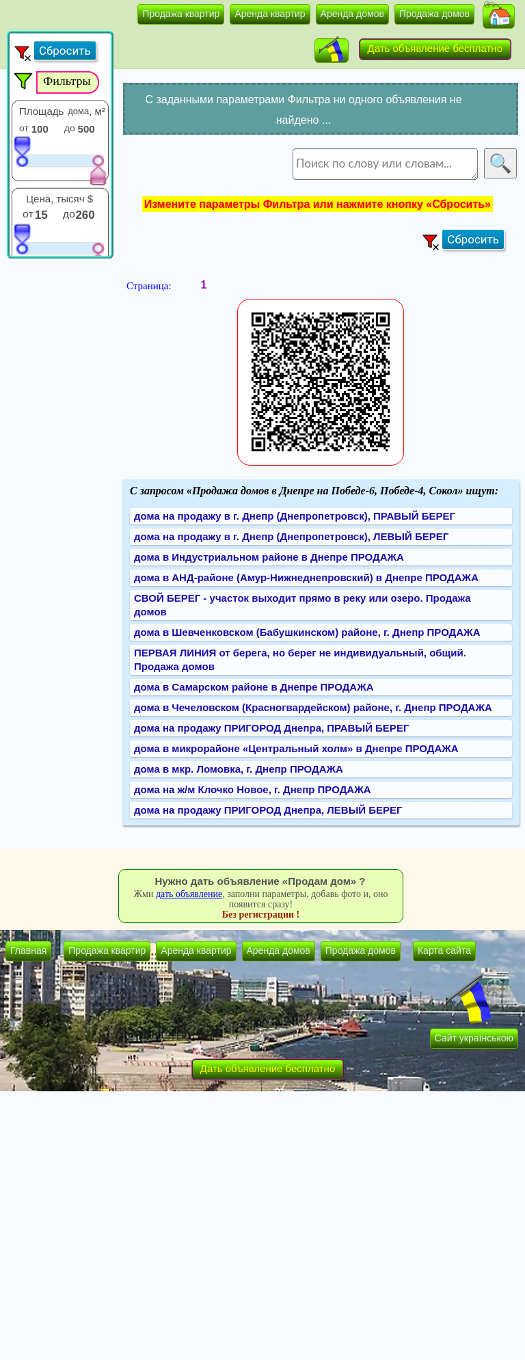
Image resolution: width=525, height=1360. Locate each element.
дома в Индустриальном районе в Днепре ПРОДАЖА (269, 557)
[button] (499, 16)
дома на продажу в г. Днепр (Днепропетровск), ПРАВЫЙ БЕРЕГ (294, 516)
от (24, 127)
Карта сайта (444, 950)
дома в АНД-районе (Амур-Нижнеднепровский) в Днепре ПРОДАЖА (306, 577)
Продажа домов (434, 13)
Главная (28, 950)
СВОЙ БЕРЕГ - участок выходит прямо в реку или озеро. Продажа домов (302, 604)
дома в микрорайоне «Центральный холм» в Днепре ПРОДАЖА (296, 748)
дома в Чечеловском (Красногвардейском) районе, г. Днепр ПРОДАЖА (313, 707)
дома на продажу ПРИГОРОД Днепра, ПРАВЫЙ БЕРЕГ (271, 728)
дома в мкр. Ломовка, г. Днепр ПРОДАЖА (238, 769)
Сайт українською (474, 1037)
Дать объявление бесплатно (435, 48)
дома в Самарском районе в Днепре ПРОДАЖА (254, 687)
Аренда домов (352, 13)
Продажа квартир (180, 13)
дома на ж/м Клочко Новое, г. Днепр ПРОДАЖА (252, 789)
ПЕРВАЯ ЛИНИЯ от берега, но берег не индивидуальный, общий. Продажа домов (300, 659)
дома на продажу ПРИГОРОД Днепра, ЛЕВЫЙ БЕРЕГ (268, 810)
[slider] (22, 151)
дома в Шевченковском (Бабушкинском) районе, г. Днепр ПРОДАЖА (307, 632)
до (69, 127)
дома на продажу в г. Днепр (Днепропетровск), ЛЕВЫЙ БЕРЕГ (291, 536)
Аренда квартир (269, 13)
